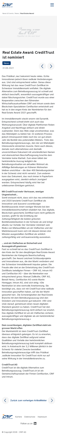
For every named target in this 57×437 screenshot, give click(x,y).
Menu (52, 5)
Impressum (42, 417)
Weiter (43, 400)
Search (44, 5)
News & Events (7, 13)
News (17, 13)
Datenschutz (29, 417)
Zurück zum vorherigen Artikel (25, 400)
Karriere (18, 417)
